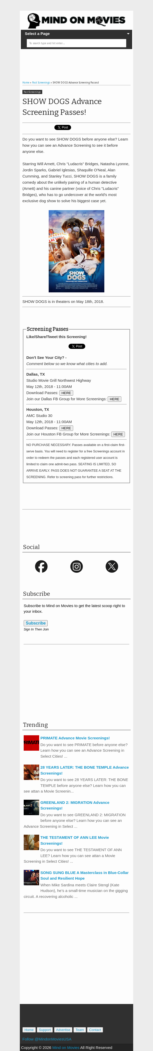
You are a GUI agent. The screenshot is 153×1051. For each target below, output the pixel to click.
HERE (66, 393)
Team (79, 1030)
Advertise (63, 1030)
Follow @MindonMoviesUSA (46, 1039)
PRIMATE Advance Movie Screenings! (75, 738)
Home (29, 1030)
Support (45, 1030)
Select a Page (37, 33)
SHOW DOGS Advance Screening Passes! (62, 107)
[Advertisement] (82, 60)
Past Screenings (32, 92)
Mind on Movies (65, 1047)
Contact (95, 1030)
